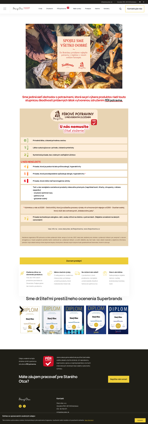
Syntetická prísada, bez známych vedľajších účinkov (54, 155)
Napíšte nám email (118, 379)
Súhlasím (140, 420)
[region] (74, 418)
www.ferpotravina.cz (92, 229)
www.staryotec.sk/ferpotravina (70, 229)
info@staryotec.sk (106, 2)
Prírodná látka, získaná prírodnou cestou (49, 140)
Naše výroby (77, 9)
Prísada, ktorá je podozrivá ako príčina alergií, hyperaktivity (57, 166)
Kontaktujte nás (134, 8)
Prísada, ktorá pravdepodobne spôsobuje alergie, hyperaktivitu (59, 174)
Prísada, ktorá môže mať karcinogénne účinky (51, 181)
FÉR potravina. (114, 100)
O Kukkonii (49, 9)
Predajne (88, 9)
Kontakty (106, 9)
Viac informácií (89, 420)
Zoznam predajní (74, 261)
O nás (40, 9)
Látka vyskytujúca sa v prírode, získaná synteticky (53, 147)
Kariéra (97, 9)
